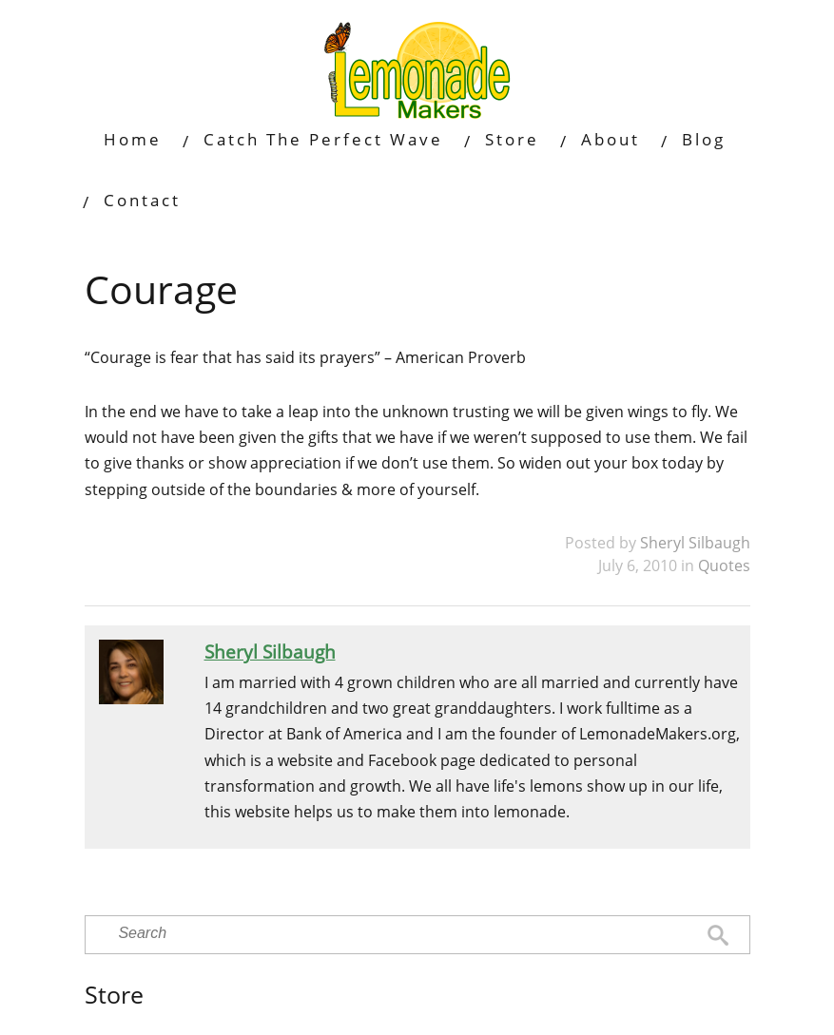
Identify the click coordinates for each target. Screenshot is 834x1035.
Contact (142, 200)
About (610, 139)
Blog (704, 139)
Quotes (724, 565)
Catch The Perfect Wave (323, 139)
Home (133, 139)
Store (512, 139)
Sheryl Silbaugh (695, 542)
